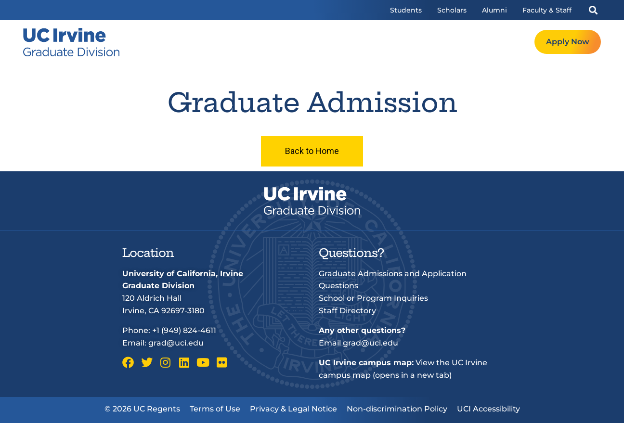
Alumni (494, 10)
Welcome (271, 42)
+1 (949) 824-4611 (184, 330)
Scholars (452, 10)
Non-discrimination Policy (397, 408)
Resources (440, 42)
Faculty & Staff (547, 10)
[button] (593, 10)
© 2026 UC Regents (142, 408)
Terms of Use (215, 408)
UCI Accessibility (488, 408)
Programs (324, 42)
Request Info (501, 42)
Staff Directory (347, 310)
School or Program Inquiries (373, 298)
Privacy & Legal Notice (293, 408)
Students (406, 10)
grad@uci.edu (176, 342)
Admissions (382, 42)
